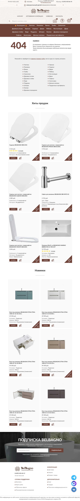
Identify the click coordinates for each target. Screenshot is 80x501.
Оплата (50, 472)
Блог (49, 482)
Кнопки (49, 32)
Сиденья (35, 28)
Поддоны (34, 32)
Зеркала (27, 28)
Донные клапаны (38, 35)
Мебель (48, 28)
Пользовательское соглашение (25, 490)
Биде (27, 32)
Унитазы (32, 25)
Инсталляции (57, 28)
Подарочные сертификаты (55, 35)
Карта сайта (19, 484)
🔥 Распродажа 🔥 (21, 25)
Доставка (51, 470)
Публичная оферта (21, 487)
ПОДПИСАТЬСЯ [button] (56, 450)
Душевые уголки (17, 28)
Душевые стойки (17, 32)
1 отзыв (53, 251)
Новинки (49, 16)
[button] (46, 2)
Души (66, 28)
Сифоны (18, 35)
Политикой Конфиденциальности (48, 454)
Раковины (40, 25)
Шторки (41, 32)
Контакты (59, 16)
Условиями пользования (37, 455)
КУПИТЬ (13, 158)
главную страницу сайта (38, 58)
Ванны (47, 25)
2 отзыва (20, 150)
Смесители (61, 25)
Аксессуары (27, 35)
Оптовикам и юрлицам (34, 16)
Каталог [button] (20, 16)
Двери (42, 28)
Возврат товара (52, 475)
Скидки (50, 484)
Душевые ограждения (61, 32)
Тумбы (54, 25)
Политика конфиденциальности (57, 487)
